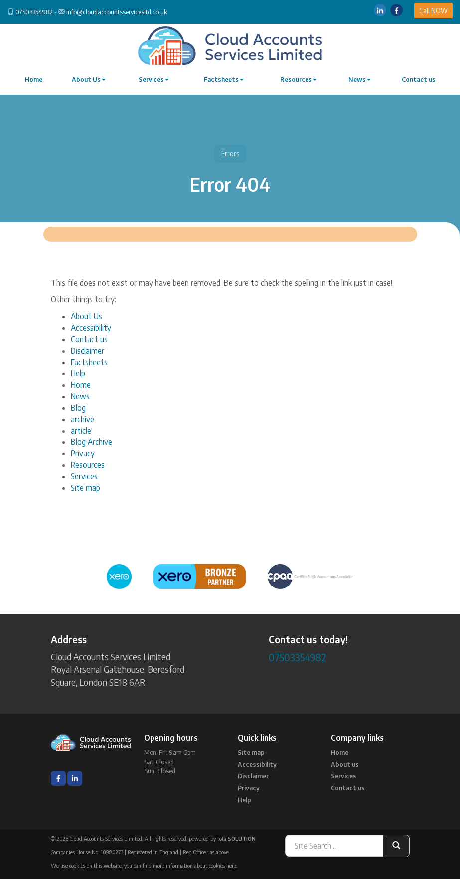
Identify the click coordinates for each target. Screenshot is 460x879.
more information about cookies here (194, 865)
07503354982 (34, 12)
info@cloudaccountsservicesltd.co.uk (116, 12)
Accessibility (91, 328)
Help (78, 373)
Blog (78, 408)
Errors (230, 153)
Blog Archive (91, 442)
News (359, 79)
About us (345, 764)
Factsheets (224, 79)
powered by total (222, 838)
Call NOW (433, 10)
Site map (85, 488)
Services (154, 79)
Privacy (83, 453)
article (81, 431)
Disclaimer (87, 351)
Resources (298, 79)
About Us (89, 79)
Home (33, 79)
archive (82, 419)
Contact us (419, 79)
